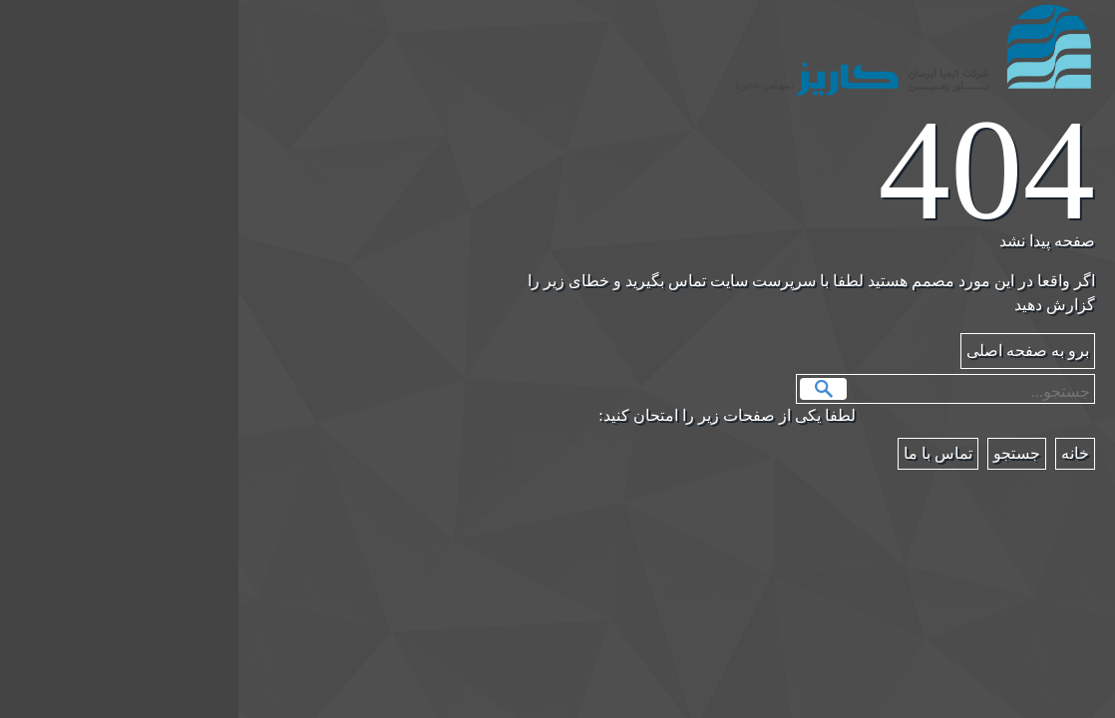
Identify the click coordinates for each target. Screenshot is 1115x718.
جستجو (584, 389)
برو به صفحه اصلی (789, 350)
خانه (837, 453)
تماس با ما (699, 453)
